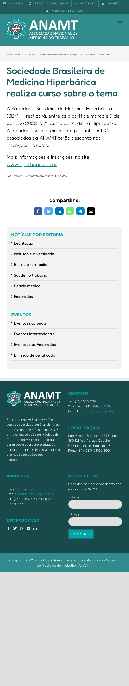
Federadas (23, 296)
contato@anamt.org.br (97, 411)
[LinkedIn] (35, 528)
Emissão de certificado (34, 355)
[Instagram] (21, 528)
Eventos (62, 175)
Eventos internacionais (34, 333)
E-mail (76, 514)
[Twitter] (15, 528)
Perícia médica (27, 285)
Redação (17, 175)
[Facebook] (8, 528)
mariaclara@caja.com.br (35, 494)
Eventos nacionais (30, 323)
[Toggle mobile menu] (120, 21)
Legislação (23, 243)
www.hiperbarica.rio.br (32, 164)
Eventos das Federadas (35, 344)
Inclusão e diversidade (34, 253)
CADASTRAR (81, 534)
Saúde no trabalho (30, 275)
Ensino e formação (30, 264)
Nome (74, 497)
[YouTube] (28, 528)
